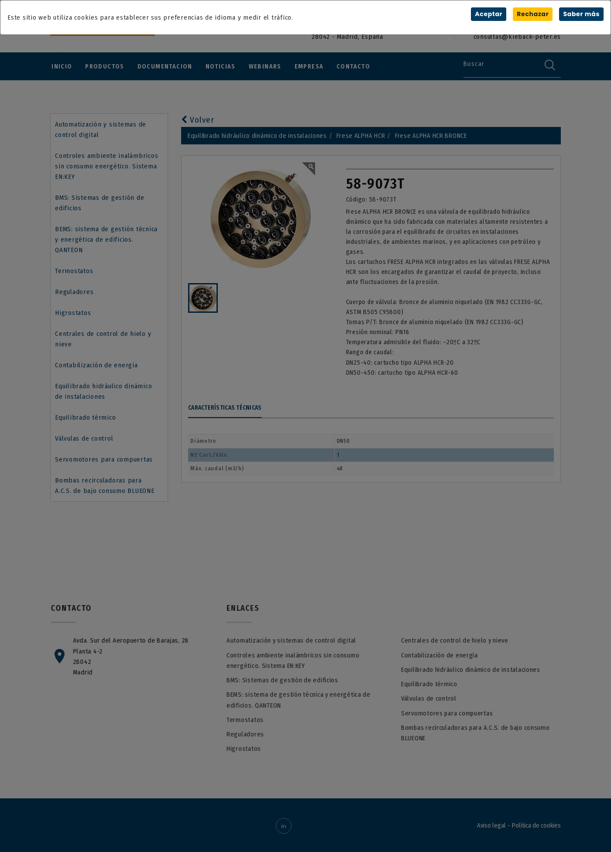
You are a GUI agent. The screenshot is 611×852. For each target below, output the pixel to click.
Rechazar (532, 14)
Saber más (581, 14)
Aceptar (488, 14)
